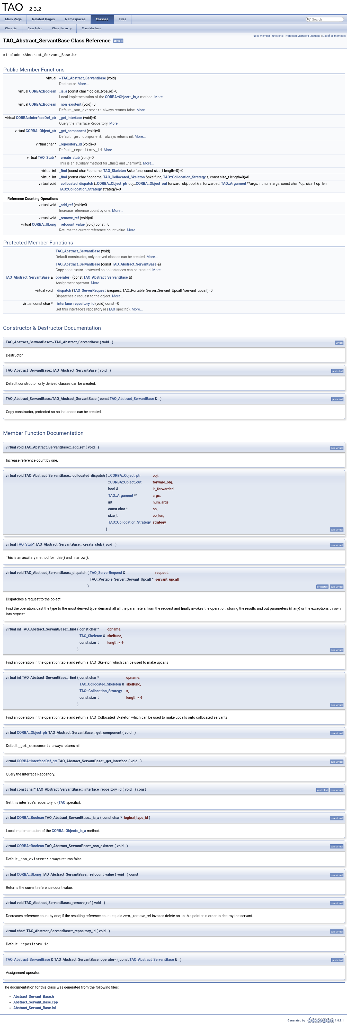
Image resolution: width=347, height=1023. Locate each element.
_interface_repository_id (75, 303)
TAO (111, 308)
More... (83, 84)
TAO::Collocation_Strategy (184, 176)
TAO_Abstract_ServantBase (78, 250)
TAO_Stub (46, 157)
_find (63, 170)
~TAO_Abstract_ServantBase (82, 78)
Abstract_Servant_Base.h (33, 995)
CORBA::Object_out (151, 183)
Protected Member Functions (302, 36)
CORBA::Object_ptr (41, 131)
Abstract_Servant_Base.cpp (35, 1001)
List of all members (334, 36)
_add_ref (66, 204)
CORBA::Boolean (42, 91)
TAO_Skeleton (114, 170)
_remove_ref (69, 217)
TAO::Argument (233, 183)
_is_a (63, 91)
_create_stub (69, 157)
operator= (63, 277)
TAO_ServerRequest (89, 290)
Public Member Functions (267, 36)
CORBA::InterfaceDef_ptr (36, 117)
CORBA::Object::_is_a (122, 97)
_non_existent (70, 104)
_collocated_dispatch (76, 183)
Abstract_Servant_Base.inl (34, 1006)
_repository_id (70, 144)
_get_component (72, 131)
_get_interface (70, 117)
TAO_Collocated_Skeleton (124, 176)
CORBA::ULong (44, 224)
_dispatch (63, 290)
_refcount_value (72, 224)
